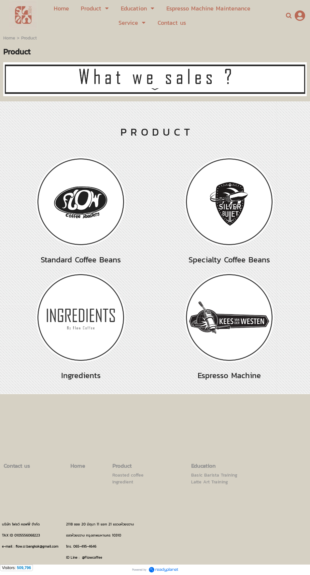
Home (9, 38)
